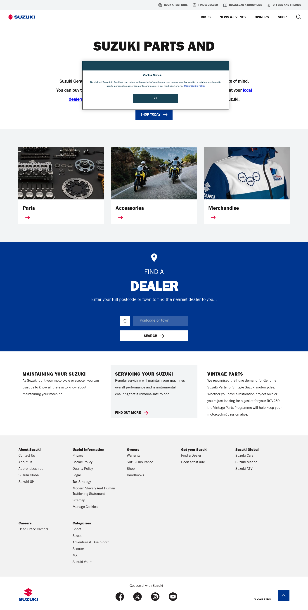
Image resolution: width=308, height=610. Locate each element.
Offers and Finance (284, 5)
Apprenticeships (31, 469)
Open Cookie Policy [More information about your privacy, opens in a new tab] (194, 86)
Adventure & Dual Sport (91, 543)
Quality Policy (83, 469)
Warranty (133, 456)
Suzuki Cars (244, 456)
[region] (155, 85)
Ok (155, 98)
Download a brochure (242, 5)
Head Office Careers (33, 529)
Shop (131, 469)
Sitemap (79, 500)
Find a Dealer (205, 5)
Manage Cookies (85, 507)
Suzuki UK (26, 482)
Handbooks (135, 475)
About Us (25, 462)
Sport (77, 529)
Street (77, 536)
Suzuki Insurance (140, 462)
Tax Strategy (82, 482)
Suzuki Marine (246, 462)
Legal (77, 475)
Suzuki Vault (82, 562)
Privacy (78, 456)
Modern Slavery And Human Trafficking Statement (94, 491)
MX (75, 556)
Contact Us (27, 456)
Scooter (78, 549)
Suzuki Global (29, 475)
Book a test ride (172, 5)
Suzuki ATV (244, 469)
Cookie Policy (82, 462)
